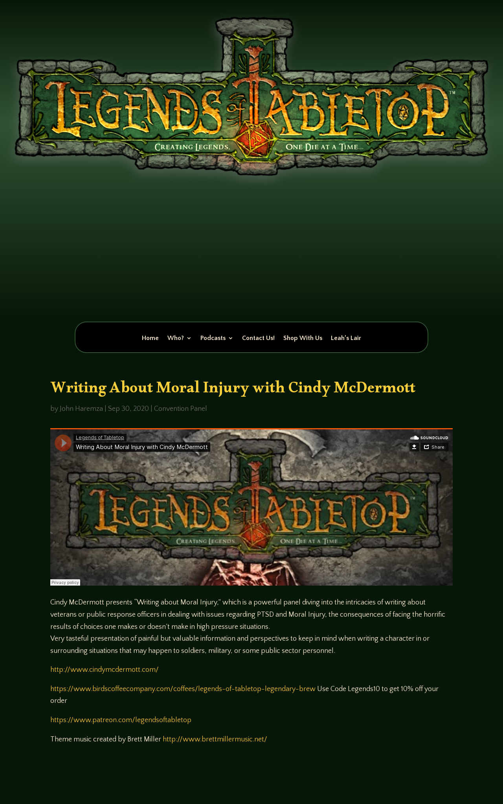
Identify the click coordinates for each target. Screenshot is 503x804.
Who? (175, 338)
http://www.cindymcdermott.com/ (104, 670)
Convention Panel (180, 409)
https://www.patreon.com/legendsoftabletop (120, 720)
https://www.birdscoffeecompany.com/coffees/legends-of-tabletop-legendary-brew (183, 689)
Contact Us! (258, 338)
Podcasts (213, 338)
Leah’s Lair (346, 338)
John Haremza (81, 409)
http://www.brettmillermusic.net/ (215, 739)
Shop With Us (302, 338)
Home (150, 338)
